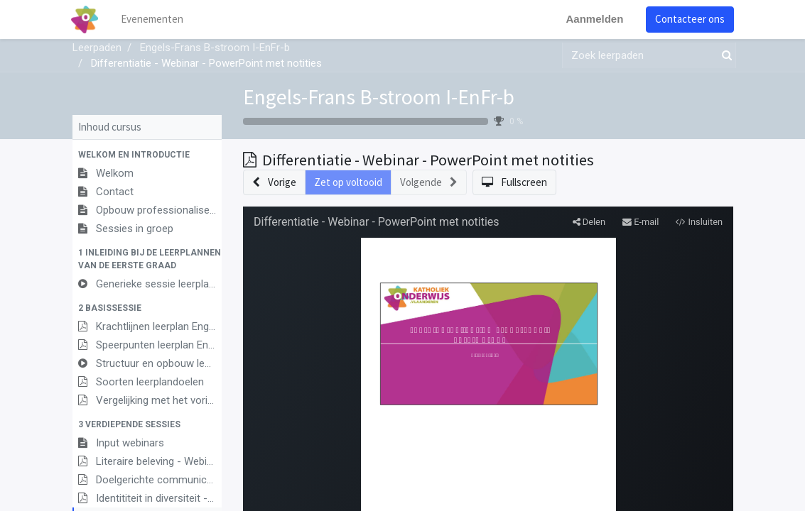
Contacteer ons (689, 19)
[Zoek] (724, 56)
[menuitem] (153, 19)
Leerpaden (96, 47)
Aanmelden (593, 19)
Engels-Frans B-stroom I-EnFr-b (378, 97)
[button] (147, 154)
